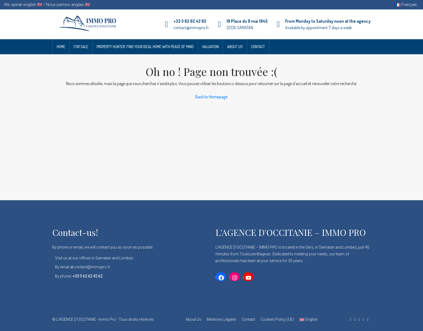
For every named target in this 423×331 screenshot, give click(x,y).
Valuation (210, 46)
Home (61, 46)
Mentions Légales (221, 319)
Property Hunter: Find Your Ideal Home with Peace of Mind (145, 46)
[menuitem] (308, 319)
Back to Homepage (211, 96)
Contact (258, 46)
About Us (235, 46)
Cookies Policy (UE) (277, 319)
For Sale (81, 46)
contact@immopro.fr (191, 27)
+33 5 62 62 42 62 (189, 21)
